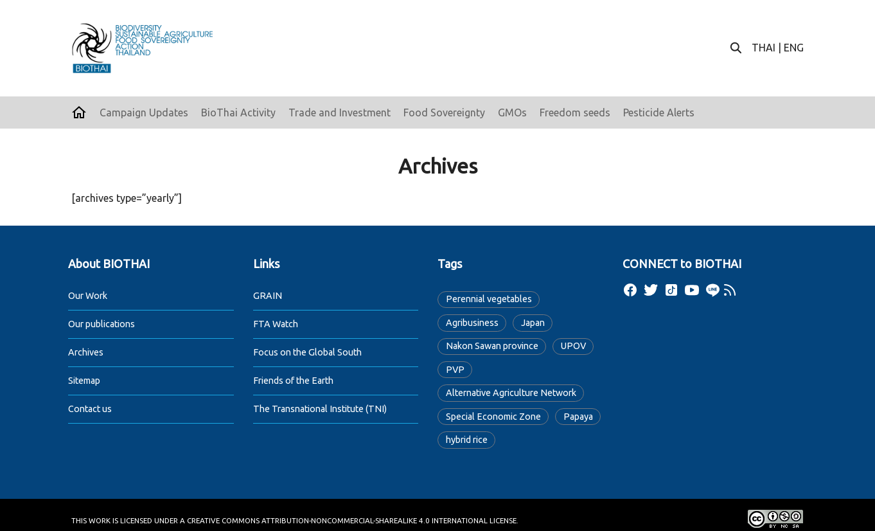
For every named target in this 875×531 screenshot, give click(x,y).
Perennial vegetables (489, 299)
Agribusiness (472, 323)
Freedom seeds (575, 112)
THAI (763, 47)
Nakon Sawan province (492, 346)
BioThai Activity (238, 112)
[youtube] (692, 290)
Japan (533, 323)
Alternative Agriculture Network (511, 393)
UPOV (573, 346)
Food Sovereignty (444, 112)
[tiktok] (671, 290)
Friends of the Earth (293, 380)
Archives (85, 352)
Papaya (578, 416)
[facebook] (630, 290)
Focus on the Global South (307, 352)
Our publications (101, 324)
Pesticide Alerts (658, 112)
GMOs (512, 112)
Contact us (90, 409)
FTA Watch (275, 324)
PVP (455, 369)
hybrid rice (467, 440)
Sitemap (84, 380)
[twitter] (650, 290)
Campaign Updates (144, 112)
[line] (712, 290)
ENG (794, 47)
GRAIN (267, 296)
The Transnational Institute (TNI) (320, 409)
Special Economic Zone (493, 416)
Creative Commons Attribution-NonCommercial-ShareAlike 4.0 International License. (352, 520)
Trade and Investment (339, 112)
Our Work (87, 296)
